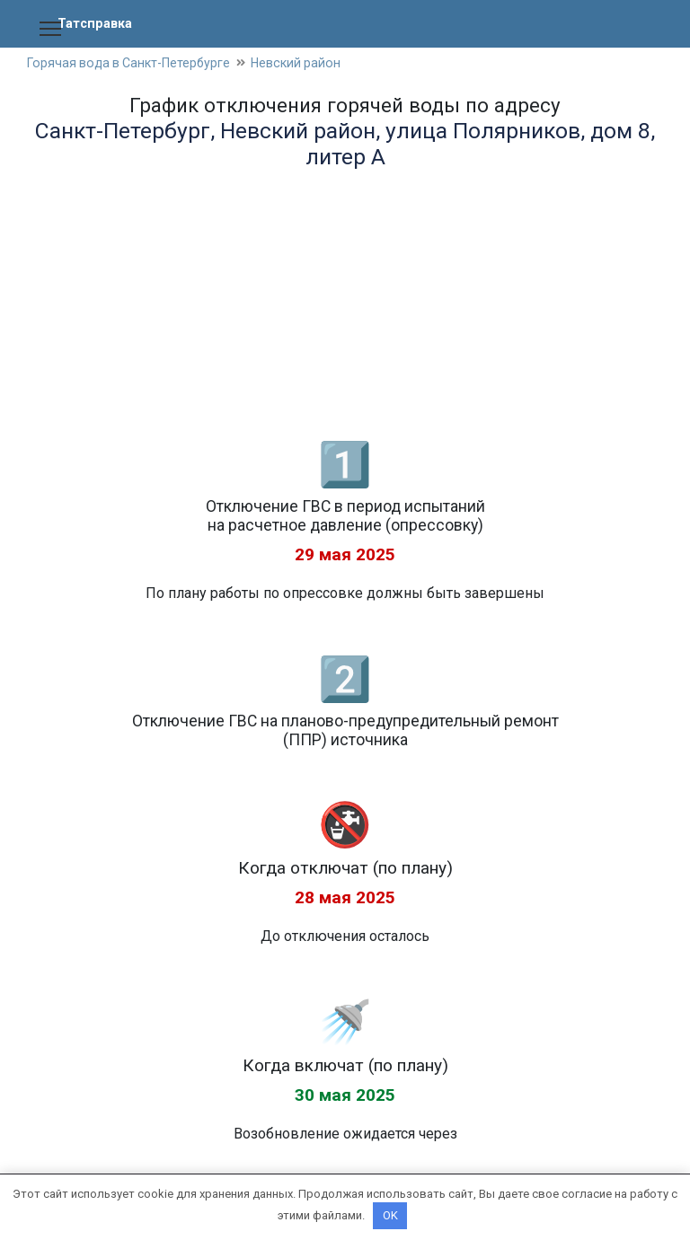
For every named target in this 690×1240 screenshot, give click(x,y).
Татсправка (98, 22)
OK (390, 1215)
